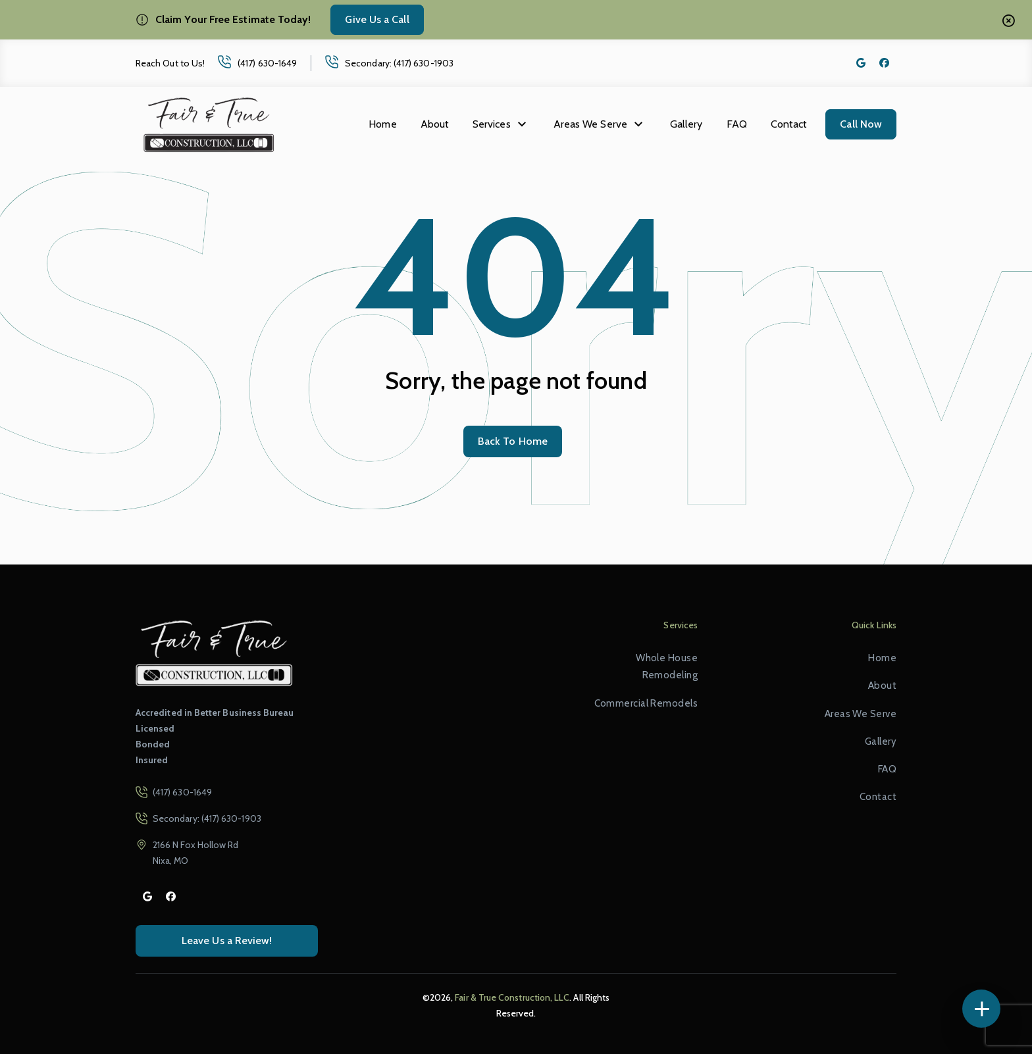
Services (492, 124)
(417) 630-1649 (267, 63)
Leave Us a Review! (227, 940)
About (435, 124)
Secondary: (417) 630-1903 (399, 63)
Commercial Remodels (646, 703)
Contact (789, 124)
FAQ (737, 124)
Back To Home (513, 441)
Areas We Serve (590, 124)
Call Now (861, 124)
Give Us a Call (377, 19)
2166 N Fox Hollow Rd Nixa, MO (195, 852)
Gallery (686, 124)
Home (382, 124)
